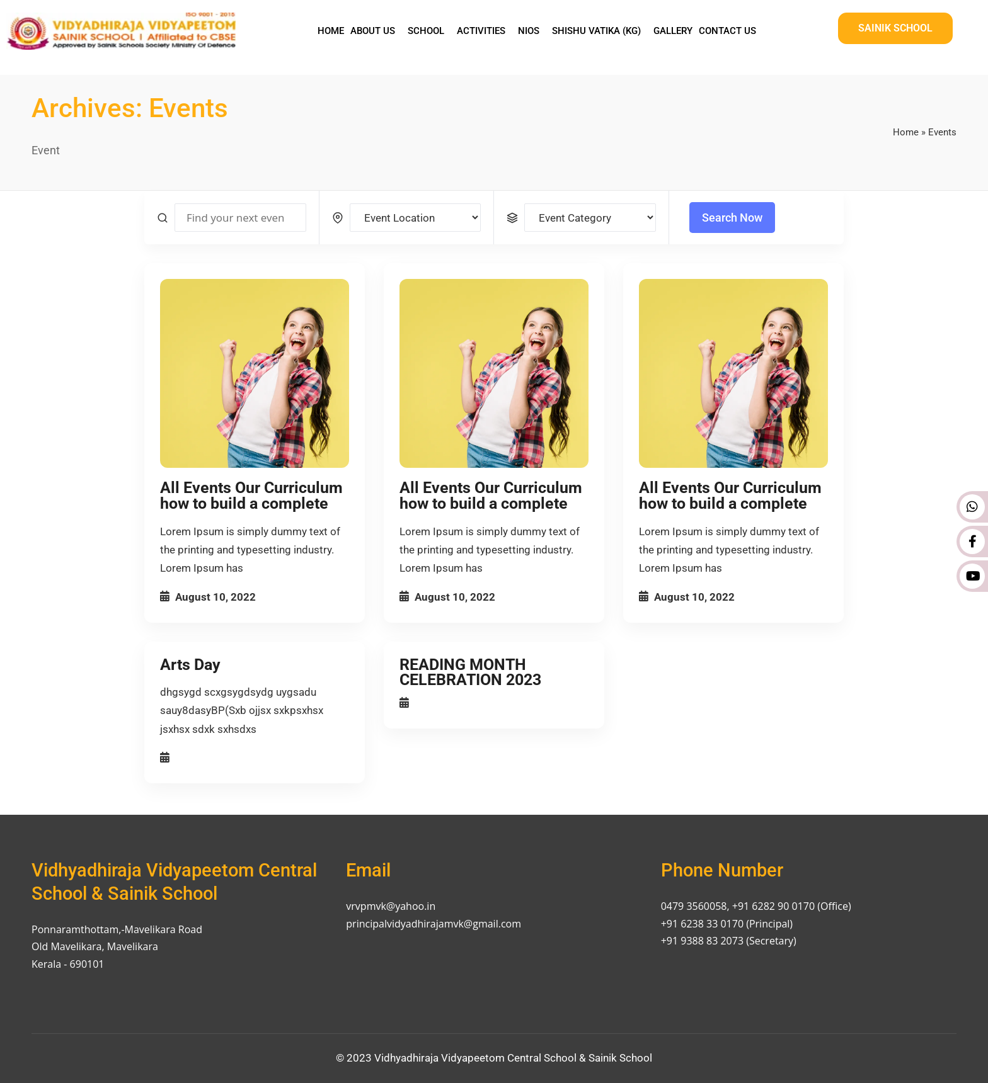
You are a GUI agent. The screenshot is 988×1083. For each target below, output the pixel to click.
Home (331, 31)
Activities (481, 31)
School (426, 31)
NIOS (528, 31)
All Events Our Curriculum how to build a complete (251, 496)
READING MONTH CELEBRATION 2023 (470, 672)
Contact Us (727, 31)
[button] (376, 31)
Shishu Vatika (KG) (596, 31)
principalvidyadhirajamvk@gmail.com (433, 924)
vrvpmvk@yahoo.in (390, 906)
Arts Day (190, 664)
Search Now (732, 217)
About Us (372, 31)
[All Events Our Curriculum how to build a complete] (254, 373)
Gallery (672, 31)
